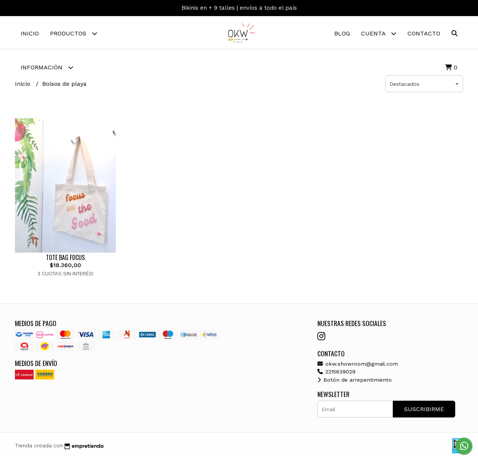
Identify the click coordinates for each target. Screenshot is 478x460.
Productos (73, 33)
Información (47, 67)
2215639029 (336, 373)
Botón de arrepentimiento (354, 381)
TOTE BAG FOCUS (65, 258)
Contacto (423, 33)
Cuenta (378, 33)
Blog (342, 33)
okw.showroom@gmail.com (357, 364)
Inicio (30, 33)
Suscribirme (424, 410)
